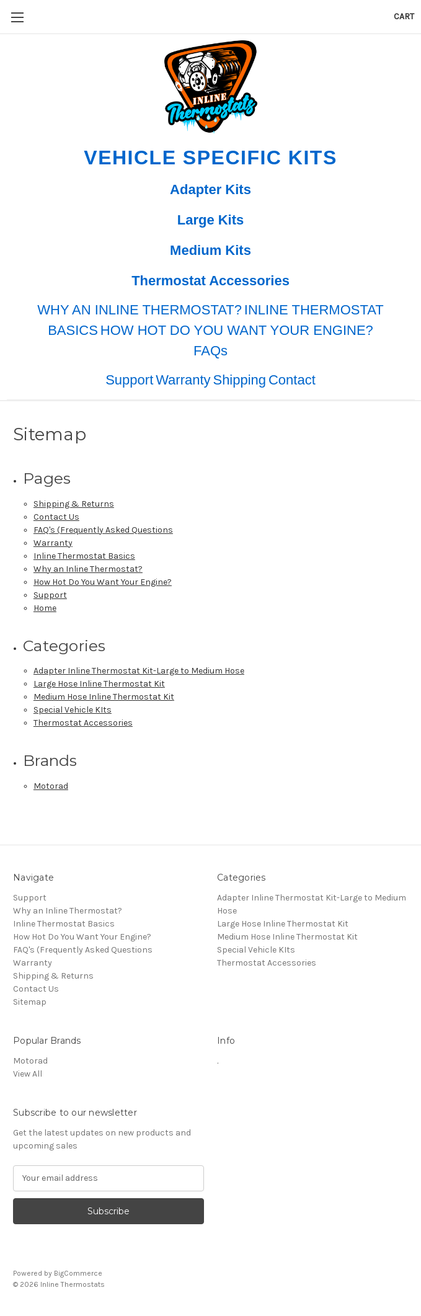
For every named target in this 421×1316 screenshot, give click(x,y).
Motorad (50, 786)
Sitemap (30, 1002)
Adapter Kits (210, 189)
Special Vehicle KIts (72, 710)
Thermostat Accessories (210, 280)
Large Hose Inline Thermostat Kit (99, 683)
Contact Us (56, 517)
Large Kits (210, 220)
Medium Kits (210, 250)
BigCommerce (78, 1273)
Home (44, 608)
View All (27, 1074)
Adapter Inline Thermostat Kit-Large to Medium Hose (138, 670)
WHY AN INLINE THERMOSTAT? (139, 310)
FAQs (210, 350)
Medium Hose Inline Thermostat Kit (103, 696)
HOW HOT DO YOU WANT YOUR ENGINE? (236, 330)
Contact (292, 380)
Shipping (239, 380)
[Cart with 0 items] (404, 16)
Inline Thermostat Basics (84, 556)
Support (129, 380)
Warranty (183, 380)
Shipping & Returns (73, 504)
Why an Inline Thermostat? (88, 569)
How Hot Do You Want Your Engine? (102, 582)
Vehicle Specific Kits (210, 157)
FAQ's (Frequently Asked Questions (103, 530)
